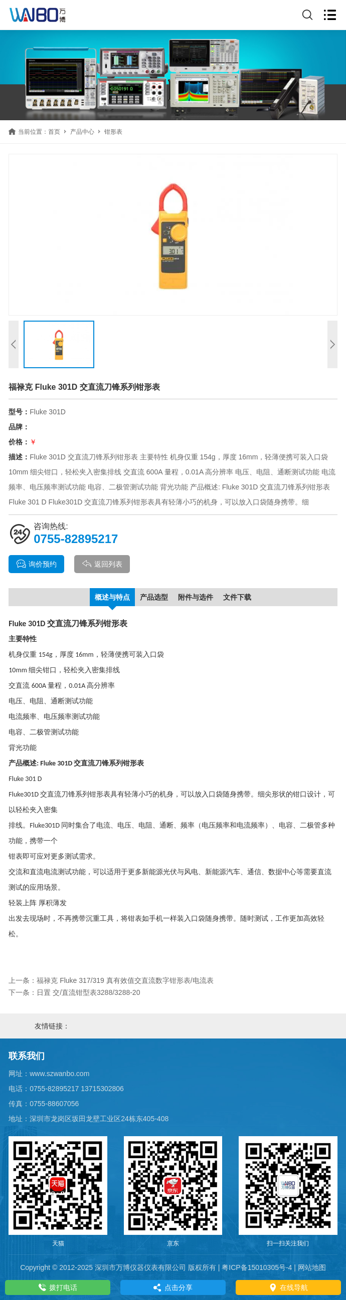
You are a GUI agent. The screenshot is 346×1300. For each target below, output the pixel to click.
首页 (54, 131)
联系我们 (27, 1056)
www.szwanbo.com (59, 1074)
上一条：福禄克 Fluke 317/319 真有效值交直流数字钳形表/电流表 (111, 980)
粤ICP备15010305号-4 (257, 1267)
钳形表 (113, 131)
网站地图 (312, 1267)
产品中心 (82, 131)
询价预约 (36, 564)
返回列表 (102, 564)
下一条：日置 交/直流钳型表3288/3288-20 (74, 992)
